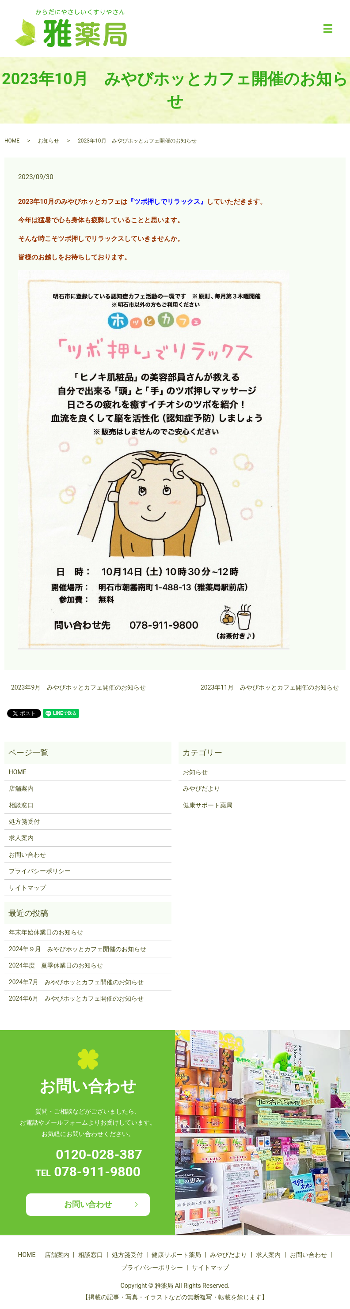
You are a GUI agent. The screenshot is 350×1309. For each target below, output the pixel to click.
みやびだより (201, 788)
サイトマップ (27, 887)
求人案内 (21, 837)
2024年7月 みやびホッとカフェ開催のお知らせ (76, 982)
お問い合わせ (27, 854)
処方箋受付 (24, 821)
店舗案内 (21, 788)
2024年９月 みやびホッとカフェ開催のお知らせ (77, 949)
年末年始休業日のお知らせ (46, 932)
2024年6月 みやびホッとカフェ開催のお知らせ (76, 998)
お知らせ (48, 141)
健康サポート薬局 (207, 805)
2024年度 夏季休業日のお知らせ (56, 965)
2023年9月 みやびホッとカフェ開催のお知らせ (78, 687)
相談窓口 (21, 805)
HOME (11, 141)
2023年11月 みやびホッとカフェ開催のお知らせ (270, 687)
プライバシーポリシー (40, 870)
